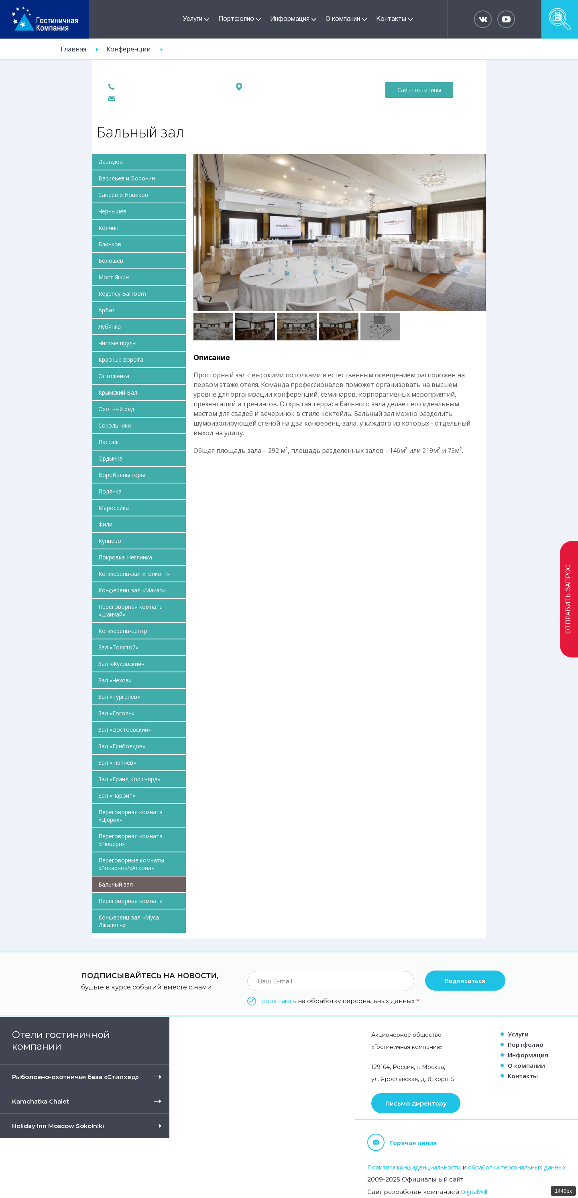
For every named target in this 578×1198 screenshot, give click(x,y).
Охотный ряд (116, 409)
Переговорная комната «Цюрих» (130, 815)
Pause (198, 163)
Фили (105, 524)
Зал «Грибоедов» (121, 746)
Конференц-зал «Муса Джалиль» (128, 921)
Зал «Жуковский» (121, 664)
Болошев (110, 260)
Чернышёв (112, 211)
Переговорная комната (130, 901)
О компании (343, 19)
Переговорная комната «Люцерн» (130, 840)
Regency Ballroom (122, 293)
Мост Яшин (113, 277)
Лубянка (109, 326)
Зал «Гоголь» (116, 713)
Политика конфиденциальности (414, 1167)
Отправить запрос (569, 599)
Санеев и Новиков (123, 195)
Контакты (391, 19)
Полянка (110, 491)
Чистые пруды (117, 343)
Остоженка (113, 376)
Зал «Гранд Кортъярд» (129, 779)
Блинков (109, 244)
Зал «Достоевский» (124, 729)
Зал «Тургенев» (119, 696)
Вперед (472, 231)
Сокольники (114, 425)
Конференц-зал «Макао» (132, 590)
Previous (206, 231)
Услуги (192, 19)
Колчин (108, 227)
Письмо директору (416, 1103)
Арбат (106, 310)
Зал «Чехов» (115, 680)
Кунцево (109, 541)
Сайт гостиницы (419, 90)
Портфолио (236, 19)
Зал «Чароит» (116, 795)
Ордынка (110, 458)
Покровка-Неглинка (125, 557)
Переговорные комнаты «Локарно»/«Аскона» (131, 864)
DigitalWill (474, 1192)
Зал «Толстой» (118, 647)
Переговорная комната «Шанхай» (130, 610)
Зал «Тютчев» (117, 762)
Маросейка (113, 508)
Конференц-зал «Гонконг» (134, 573)
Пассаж (108, 442)
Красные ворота (120, 359)
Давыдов (110, 162)
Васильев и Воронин (126, 178)
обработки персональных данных (517, 1167)
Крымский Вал (117, 392)
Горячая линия (402, 1142)
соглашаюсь (278, 1001)
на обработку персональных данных (340, 1001)
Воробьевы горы (121, 475)
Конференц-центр (122, 631)
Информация (289, 19)
